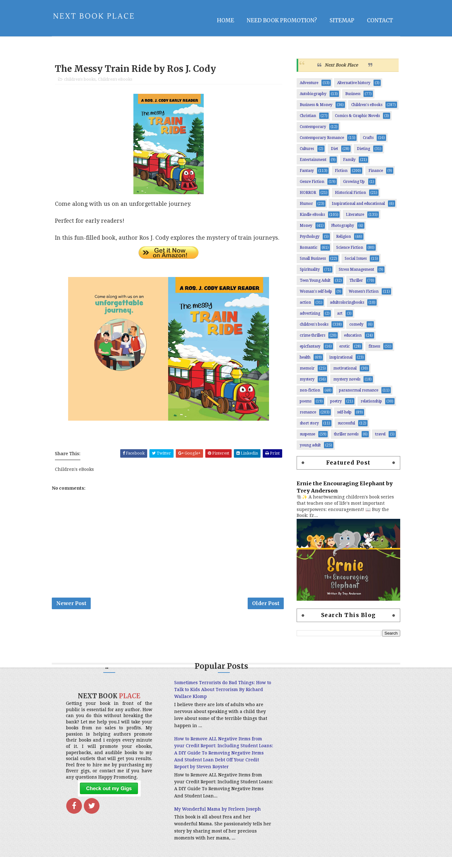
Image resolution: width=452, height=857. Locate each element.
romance (308, 412)
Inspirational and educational (358, 203)
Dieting (363, 148)
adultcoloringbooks (347, 302)
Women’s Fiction (364, 291)
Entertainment (313, 159)
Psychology (310, 236)
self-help (344, 412)
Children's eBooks (115, 79)
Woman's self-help (316, 291)
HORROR (308, 192)
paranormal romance (358, 390)
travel (380, 434)
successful (346, 423)
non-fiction (310, 390)
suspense (307, 434)
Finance (376, 170)
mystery (307, 379)
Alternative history (353, 83)
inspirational (340, 357)
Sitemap (342, 20)
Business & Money (316, 105)
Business (352, 94)
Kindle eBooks (312, 214)
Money (306, 225)
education (353, 335)
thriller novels (346, 434)
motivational (345, 368)
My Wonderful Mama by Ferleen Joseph (217, 809)
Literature (355, 214)
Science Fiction (349, 247)
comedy (356, 324)
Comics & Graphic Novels (357, 116)
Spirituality (310, 269)
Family (349, 159)
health (305, 357)
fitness (374, 346)
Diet (334, 148)
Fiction (341, 170)
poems (305, 401)
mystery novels (346, 379)
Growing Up (354, 181)
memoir (307, 368)
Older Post (265, 603)
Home (225, 20)
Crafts (368, 138)
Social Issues (356, 258)
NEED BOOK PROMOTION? (282, 20)
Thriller (356, 280)
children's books (79, 79)
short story (309, 423)
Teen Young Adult (315, 280)
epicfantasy (310, 346)
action (305, 302)
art (339, 313)
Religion (343, 236)
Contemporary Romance (322, 138)
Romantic (308, 247)
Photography (342, 225)
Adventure (309, 83)
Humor (306, 203)
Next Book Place (341, 64)
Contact (380, 20)
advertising (310, 313)
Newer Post (71, 603)
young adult (310, 445)
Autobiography (313, 94)
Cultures (307, 148)
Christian (308, 116)
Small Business (313, 258)
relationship (371, 401)
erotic (344, 346)
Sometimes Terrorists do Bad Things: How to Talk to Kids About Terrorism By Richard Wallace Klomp (222, 689)
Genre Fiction (312, 181)
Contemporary (313, 127)
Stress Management (356, 269)
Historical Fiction (350, 192)
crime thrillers (312, 335)
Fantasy (307, 170)
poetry (336, 401)
